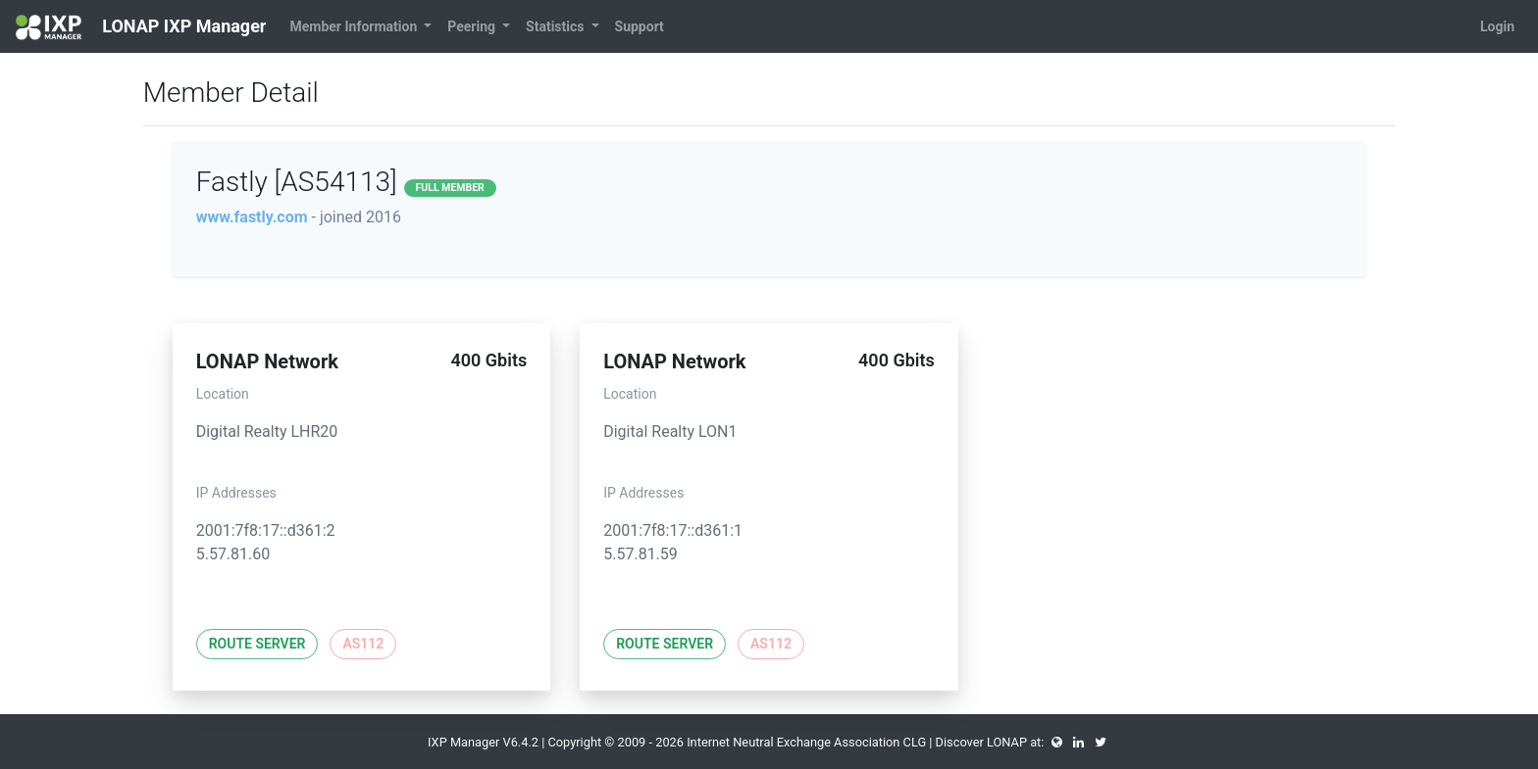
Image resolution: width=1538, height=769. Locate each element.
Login (1497, 26)
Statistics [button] (557, 26)
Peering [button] (472, 26)
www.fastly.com (252, 217)
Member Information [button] (354, 26)
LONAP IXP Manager (141, 27)
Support (639, 26)
